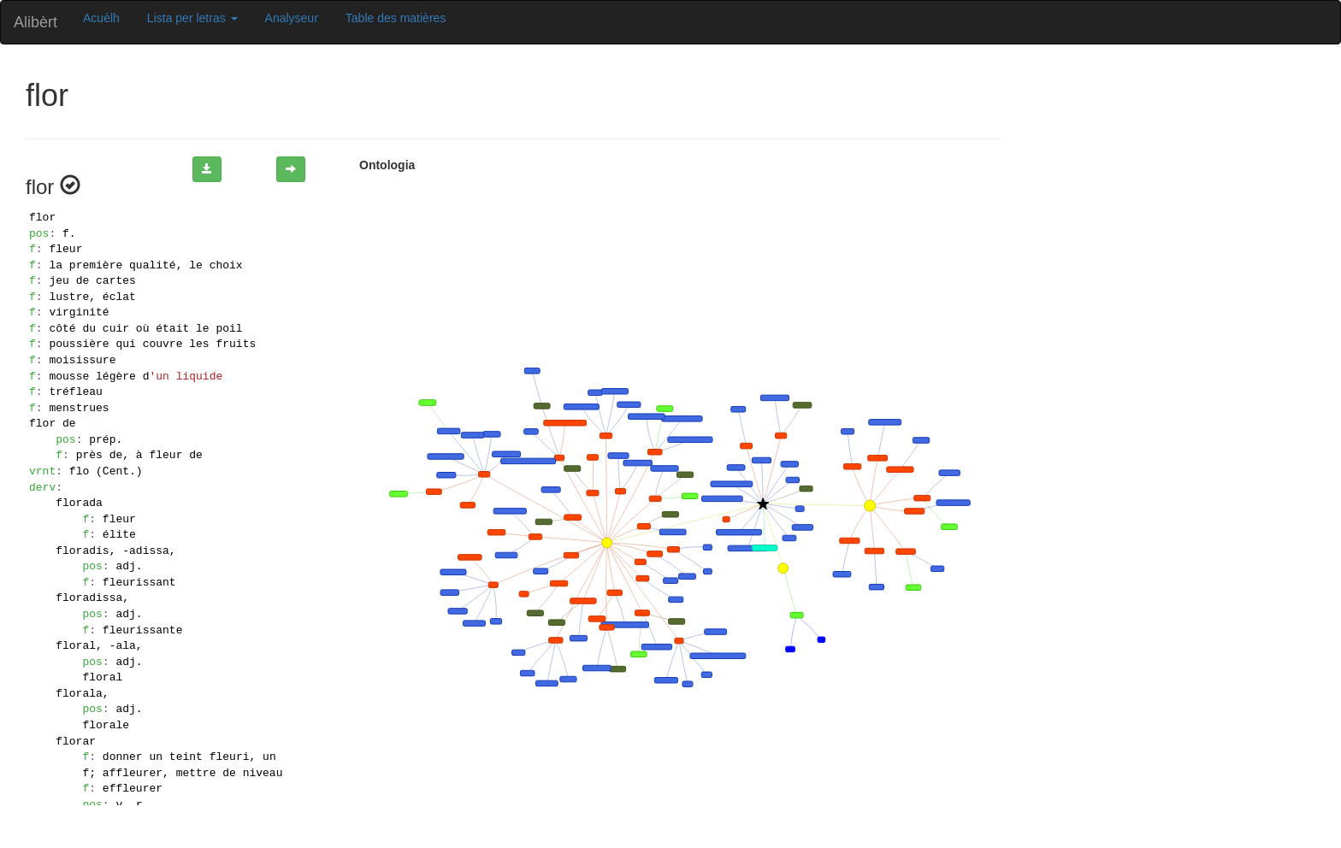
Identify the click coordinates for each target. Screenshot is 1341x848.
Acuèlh (101, 18)
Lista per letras (192, 18)
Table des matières (396, 18)
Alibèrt (35, 22)
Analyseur (291, 18)
